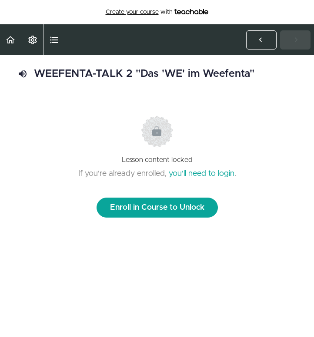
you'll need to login (201, 174)
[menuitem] (32, 39)
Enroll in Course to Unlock (157, 207)
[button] (11, 39)
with (157, 12)
